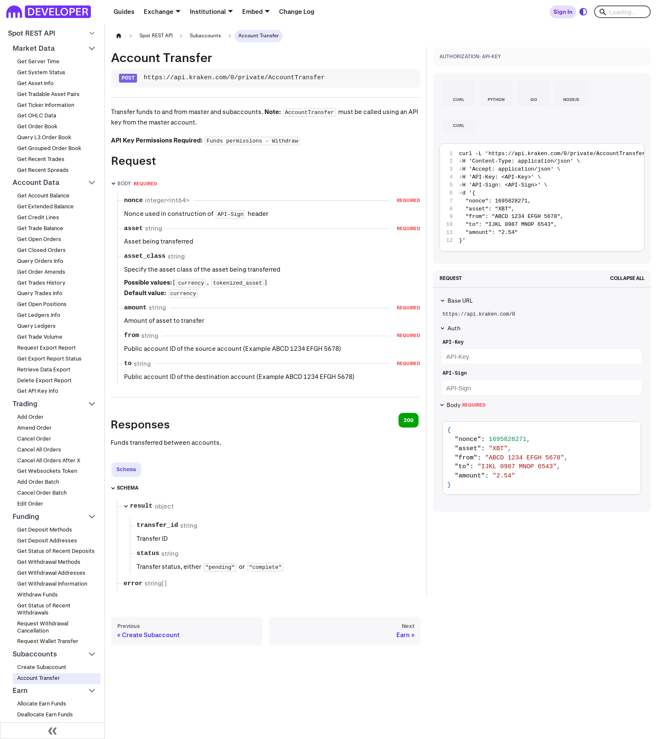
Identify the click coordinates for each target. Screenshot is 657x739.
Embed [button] (252, 12)
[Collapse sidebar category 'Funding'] (92, 516)
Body (466, 405)
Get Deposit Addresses (47, 540)
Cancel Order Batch (42, 492)
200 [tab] (409, 420)
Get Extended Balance (45, 206)
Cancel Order (34, 438)
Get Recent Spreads (43, 170)
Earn (20, 690)
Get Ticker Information (45, 105)
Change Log (296, 12)
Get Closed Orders (41, 250)
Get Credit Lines (38, 217)
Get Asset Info (35, 83)
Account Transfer (38, 678)
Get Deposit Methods (44, 529)
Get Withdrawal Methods (48, 561)
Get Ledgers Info (38, 315)
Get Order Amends (41, 271)
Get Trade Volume (39, 336)
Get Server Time (38, 61)
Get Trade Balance (40, 228)
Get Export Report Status (49, 358)
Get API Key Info (37, 390)
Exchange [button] (158, 12)
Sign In (563, 12)
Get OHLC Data (36, 115)
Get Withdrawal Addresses (51, 572)
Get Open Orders (39, 239)
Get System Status (41, 72)
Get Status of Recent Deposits (56, 551)
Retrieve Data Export (43, 369)
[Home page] (118, 36)
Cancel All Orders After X (48, 460)
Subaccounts (35, 654)
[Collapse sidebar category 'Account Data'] (92, 182)
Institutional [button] (208, 12)
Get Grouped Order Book (49, 148)
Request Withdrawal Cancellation (42, 627)
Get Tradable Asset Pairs (48, 94)
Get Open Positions (42, 304)
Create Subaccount (41, 667)
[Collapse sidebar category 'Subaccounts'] (92, 654)
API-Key (452, 342)
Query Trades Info (39, 293)
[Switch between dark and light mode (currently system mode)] (583, 11)
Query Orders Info (40, 260)
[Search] (622, 11)
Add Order (30, 416)
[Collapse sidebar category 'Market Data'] (92, 48)
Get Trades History (41, 282)
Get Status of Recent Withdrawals (43, 609)
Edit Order (30, 503)
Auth (453, 328)
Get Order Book (37, 126)
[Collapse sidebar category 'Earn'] (92, 691)
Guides (124, 12)
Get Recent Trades (41, 159)
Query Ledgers (36, 325)
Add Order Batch (38, 481)
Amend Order (34, 427)
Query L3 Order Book (44, 137)
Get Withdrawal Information (52, 583)
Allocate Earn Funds (41, 703)
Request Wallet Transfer (47, 641)
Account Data (36, 182)
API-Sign (454, 373)
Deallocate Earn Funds (45, 714)
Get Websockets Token (47, 471)
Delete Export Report (44, 380)
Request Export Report (46, 347)
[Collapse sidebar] (52, 730)
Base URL (460, 300)
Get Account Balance (43, 195)
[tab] (126, 469)
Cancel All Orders (39, 449)
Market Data (34, 48)
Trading (25, 403)
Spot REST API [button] (31, 33)
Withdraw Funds (37, 594)
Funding (26, 516)
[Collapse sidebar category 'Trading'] (92, 403)
